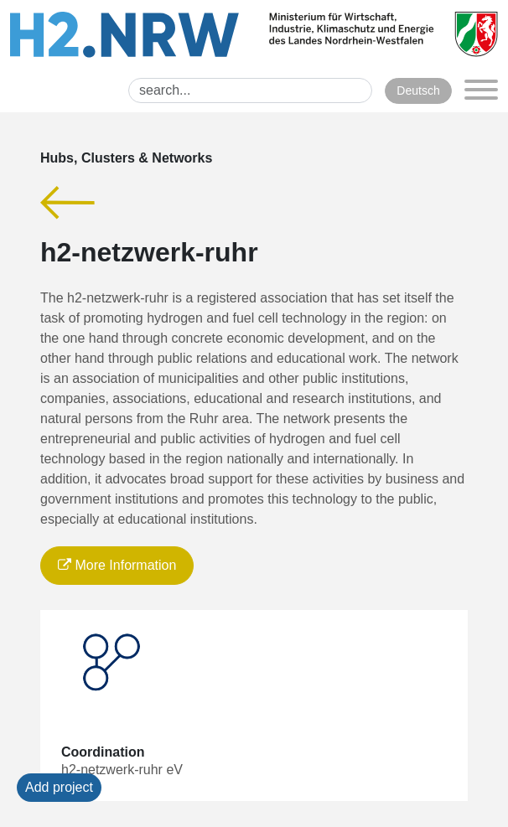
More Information (117, 565)
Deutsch (418, 90)
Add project (59, 787)
